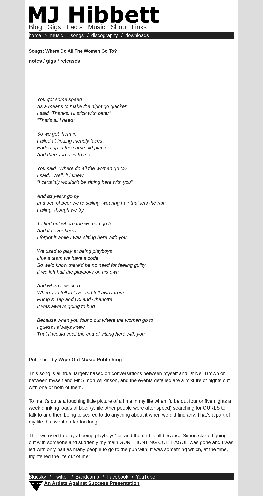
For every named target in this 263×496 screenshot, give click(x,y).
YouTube (145, 477)
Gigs (54, 27)
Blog (35, 27)
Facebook (117, 477)
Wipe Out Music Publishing (90, 359)
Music (96, 27)
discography (104, 35)
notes (35, 61)
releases (70, 61)
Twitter (60, 477)
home (35, 35)
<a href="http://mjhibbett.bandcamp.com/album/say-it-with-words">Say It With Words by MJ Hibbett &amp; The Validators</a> (131, 83)
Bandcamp (87, 477)
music (56, 35)
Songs (36, 51)
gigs (51, 61)
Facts (74, 27)
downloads (137, 35)
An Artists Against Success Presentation (92, 483)
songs (77, 35)
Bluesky (37, 477)
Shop (118, 27)
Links (139, 27)
